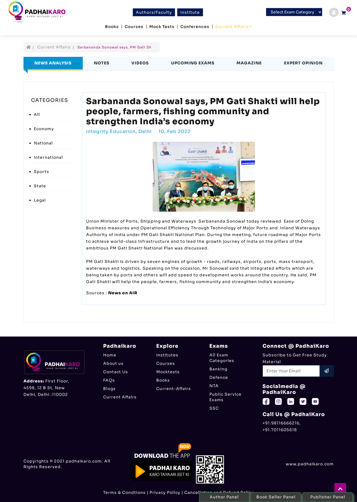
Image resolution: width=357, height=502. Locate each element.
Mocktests (168, 371)
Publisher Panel (327, 496)
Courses (134, 27)
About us (113, 363)
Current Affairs (232, 27)
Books (112, 27)
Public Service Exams (225, 397)
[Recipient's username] (291, 371)
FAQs (109, 380)
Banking (218, 369)
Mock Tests (161, 27)
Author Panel (224, 496)
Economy (44, 128)
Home (109, 355)
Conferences (194, 27)
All (37, 114)
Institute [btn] (190, 12)
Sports (41, 171)
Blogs (109, 388)
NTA (214, 385)
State (40, 185)
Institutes (167, 355)
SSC (214, 408)
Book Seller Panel (275, 496)
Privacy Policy (165, 492)
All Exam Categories (221, 357)
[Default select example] (294, 12)
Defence (218, 377)
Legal (40, 200)
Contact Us (115, 371)
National (43, 143)
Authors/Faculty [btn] (154, 12)
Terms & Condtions (124, 492)
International (48, 157)
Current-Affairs (173, 388)
